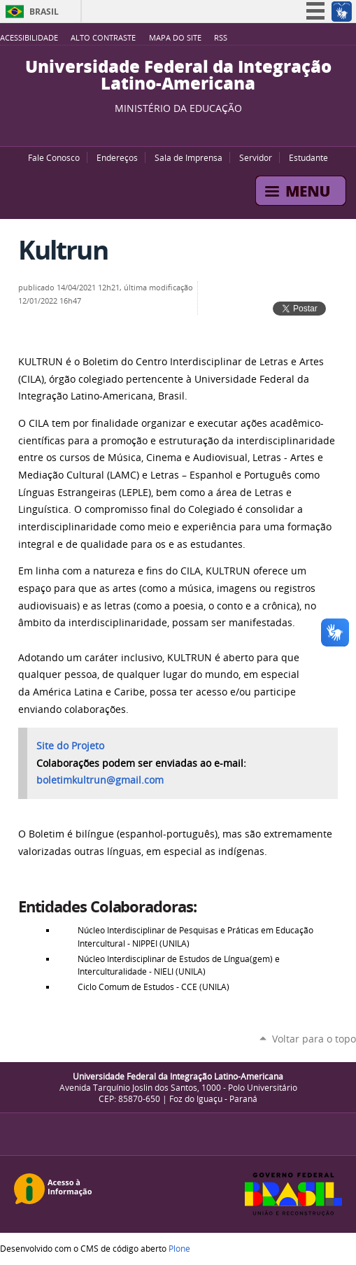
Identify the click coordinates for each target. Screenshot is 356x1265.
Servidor (255, 157)
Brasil (44, 11)
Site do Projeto (70, 746)
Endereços (117, 157)
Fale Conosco (54, 157)
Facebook (171, 129)
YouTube (154, 129)
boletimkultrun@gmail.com (100, 780)
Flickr (189, 129)
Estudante (308, 157)
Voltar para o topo (314, 1038)
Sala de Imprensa (188, 157)
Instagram (206, 129)
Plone (179, 1248)
